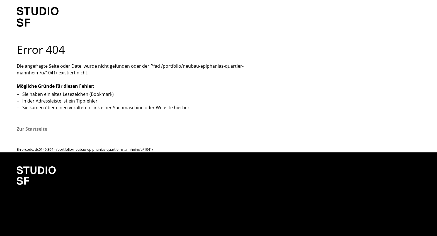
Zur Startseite (32, 129)
